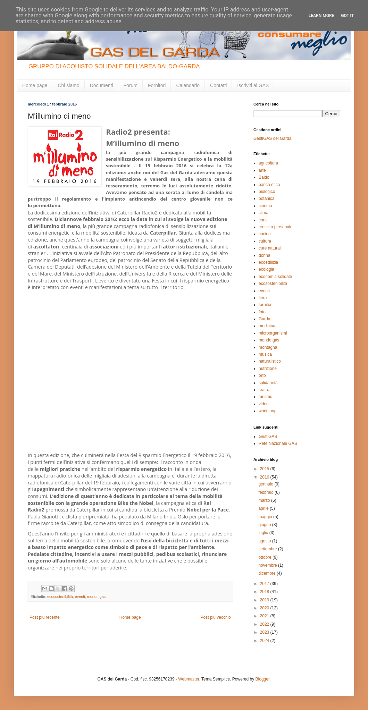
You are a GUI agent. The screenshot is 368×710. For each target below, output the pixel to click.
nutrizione (268, 368)
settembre (268, 549)
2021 (265, 616)
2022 (265, 624)
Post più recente (45, 617)
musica (265, 354)
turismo (265, 396)
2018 (265, 591)
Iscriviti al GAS (253, 85)
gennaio (266, 484)
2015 (265, 468)
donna (264, 255)
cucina (265, 233)
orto (262, 375)
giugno (265, 524)
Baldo (264, 177)
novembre (268, 565)
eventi (80, 596)
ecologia (266, 269)
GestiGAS (268, 436)
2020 (265, 608)
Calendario (188, 85)
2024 (265, 640)
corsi (263, 220)
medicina (267, 325)
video (264, 404)
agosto (265, 541)
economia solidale (275, 276)
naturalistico (270, 361)
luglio (263, 532)
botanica (266, 198)
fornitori (266, 304)
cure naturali (270, 248)
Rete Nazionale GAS (278, 443)
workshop (267, 410)
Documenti (101, 85)
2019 (265, 600)
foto (262, 312)
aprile (264, 508)
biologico (267, 191)
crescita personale (275, 227)
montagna (268, 347)
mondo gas (96, 596)
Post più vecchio (216, 617)
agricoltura (268, 163)
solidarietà (268, 382)
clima (263, 212)
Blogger (263, 679)
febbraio (266, 492)
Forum (130, 85)
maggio (265, 516)
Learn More (321, 15)
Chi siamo (68, 85)
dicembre (267, 573)
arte (262, 170)
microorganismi (273, 333)
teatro (264, 389)
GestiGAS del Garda (272, 138)
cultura (265, 241)
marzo (264, 500)
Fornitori (157, 85)
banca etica (269, 184)
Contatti (218, 85)
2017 (265, 583)
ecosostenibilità (60, 596)
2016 (265, 477)
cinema (265, 205)
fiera (263, 297)
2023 (265, 632)
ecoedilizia (268, 262)
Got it (347, 15)
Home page (34, 85)
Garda (264, 318)
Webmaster (188, 679)
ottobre (265, 557)
